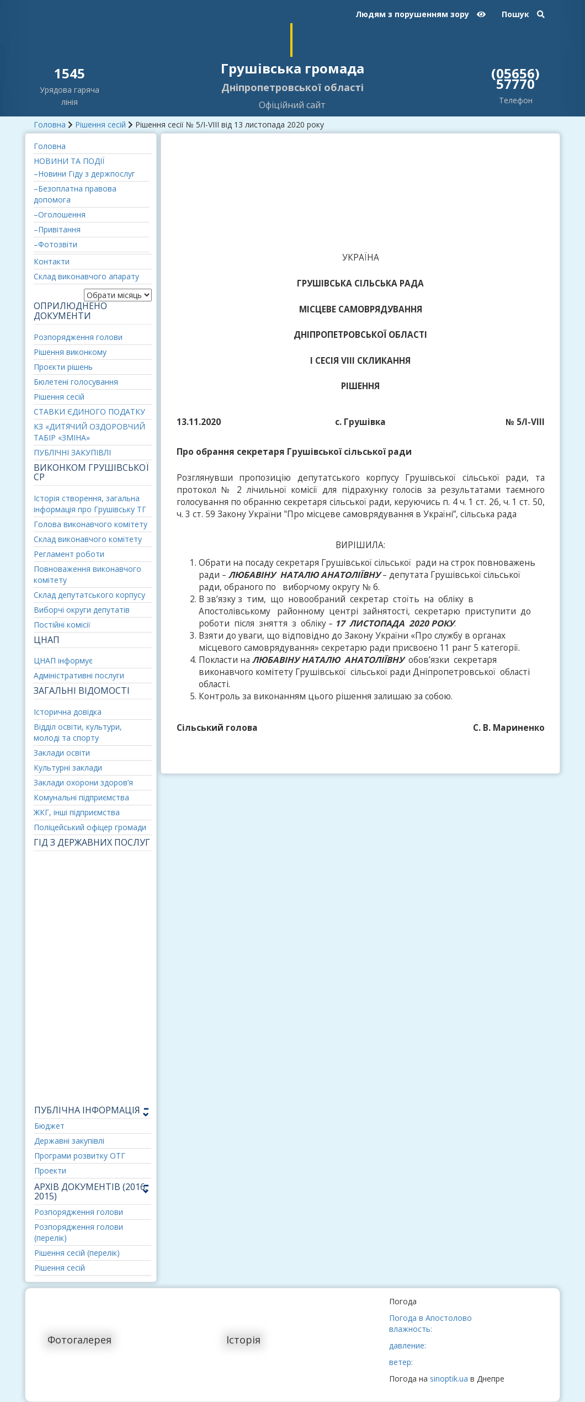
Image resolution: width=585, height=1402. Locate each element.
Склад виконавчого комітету (88, 539)
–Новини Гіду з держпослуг (84, 173)
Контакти (52, 261)
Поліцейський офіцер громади (90, 827)
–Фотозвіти (55, 244)
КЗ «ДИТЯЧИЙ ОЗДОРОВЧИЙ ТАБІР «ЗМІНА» (89, 432)
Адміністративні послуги (79, 675)
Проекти (50, 1170)
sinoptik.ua (449, 1378)
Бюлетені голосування (76, 381)
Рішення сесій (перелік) (77, 1252)
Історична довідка (68, 712)
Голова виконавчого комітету (90, 524)
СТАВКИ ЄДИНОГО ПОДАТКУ (89, 411)
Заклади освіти (62, 752)
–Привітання (57, 229)
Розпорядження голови (78, 337)
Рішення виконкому (70, 352)
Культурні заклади (68, 767)
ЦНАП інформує (63, 660)
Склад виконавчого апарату (86, 276)
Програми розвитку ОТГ (79, 1155)
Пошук (523, 14)
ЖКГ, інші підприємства (77, 812)
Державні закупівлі (69, 1140)
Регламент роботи (69, 554)
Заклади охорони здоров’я (83, 782)
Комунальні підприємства (81, 797)
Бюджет (49, 1125)
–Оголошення (60, 214)
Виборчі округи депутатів (82, 609)
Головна (50, 124)
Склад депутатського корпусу (89, 595)
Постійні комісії (62, 624)
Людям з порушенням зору (420, 14)
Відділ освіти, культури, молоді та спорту (78, 732)
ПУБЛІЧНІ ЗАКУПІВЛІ (72, 452)
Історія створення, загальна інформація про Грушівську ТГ (90, 503)
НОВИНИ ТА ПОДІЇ (69, 161)
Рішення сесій (100, 124)
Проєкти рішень (63, 367)
